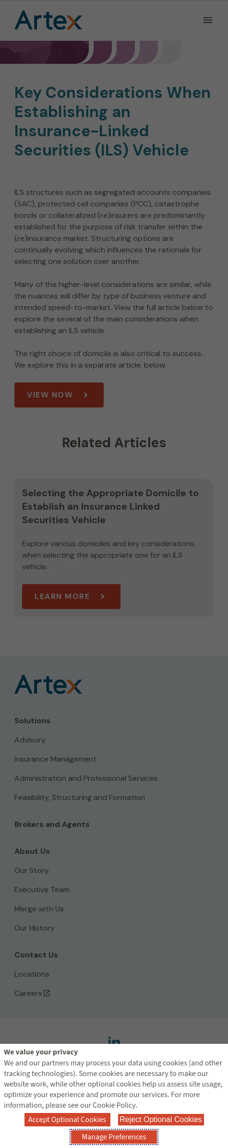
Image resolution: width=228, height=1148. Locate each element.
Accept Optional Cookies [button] (67, 1119)
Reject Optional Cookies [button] (161, 1119)
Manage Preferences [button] (114, 1137)
